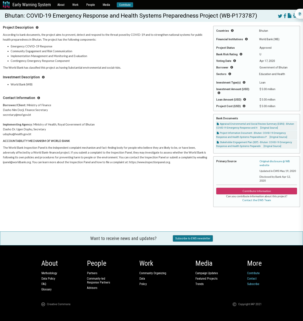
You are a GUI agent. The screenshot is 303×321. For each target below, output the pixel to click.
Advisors (92, 288)
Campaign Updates (206, 273)
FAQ (43, 284)
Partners (92, 273)
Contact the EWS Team (256, 200)
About (61, 5)
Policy (143, 284)
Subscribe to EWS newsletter (192, 238)
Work (75, 5)
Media (106, 5)
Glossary (46, 289)
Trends (199, 284)
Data (142, 278)
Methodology (49, 273)
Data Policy (48, 278)
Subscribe (253, 284)
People (90, 5)
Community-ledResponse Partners (98, 280)
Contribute (125, 4)
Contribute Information (257, 191)
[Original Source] (269, 127)
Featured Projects (206, 278)
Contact (252, 278)
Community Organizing (152, 273)
